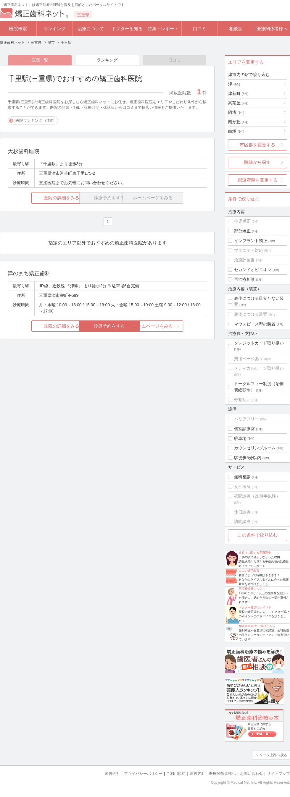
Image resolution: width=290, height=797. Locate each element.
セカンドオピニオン (252, 269)
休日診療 (242, 512)
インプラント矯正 (250, 240)
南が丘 (238, 121)
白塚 (236, 131)
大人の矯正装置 (249, 570)
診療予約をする (107, 325)
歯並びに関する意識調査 (255, 552)
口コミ (199, 28)
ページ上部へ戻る (273, 755)
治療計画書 (244, 259)
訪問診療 (242, 521)
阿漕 (236, 112)
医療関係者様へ (272, 28)
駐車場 (240, 438)
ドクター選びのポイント (255, 607)
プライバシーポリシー (143, 773)
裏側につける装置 (250, 314)
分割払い (242, 399)
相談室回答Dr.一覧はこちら (257, 626)
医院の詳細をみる (41, 197)
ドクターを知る (127, 28)
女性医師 (242, 486)
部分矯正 (242, 231)
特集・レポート (163, 28)
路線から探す (257, 162)
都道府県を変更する (258, 179)
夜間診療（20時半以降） (257, 496)
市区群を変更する (257, 144)
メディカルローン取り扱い (259, 368)
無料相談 (242, 476)
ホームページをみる (174, 325)
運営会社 (112, 773)
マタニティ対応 (248, 250)
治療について (91, 28)
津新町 (238, 93)
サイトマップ (278, 773)
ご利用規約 (176, 773)
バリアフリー (246, 419)
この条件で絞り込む (258, 534)
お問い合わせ (251, 773)
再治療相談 (244, 279)
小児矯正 (242, 221)
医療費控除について (252, 588)
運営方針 (197, 773)
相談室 (235, 28)
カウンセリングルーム (255, 448)
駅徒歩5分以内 (247, 457)
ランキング (55, 28)
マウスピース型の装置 (255, 324)
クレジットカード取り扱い (259, 343)
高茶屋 (238, 103)
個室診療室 (244, 428)
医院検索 (18, 28)
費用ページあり (248, 358)
